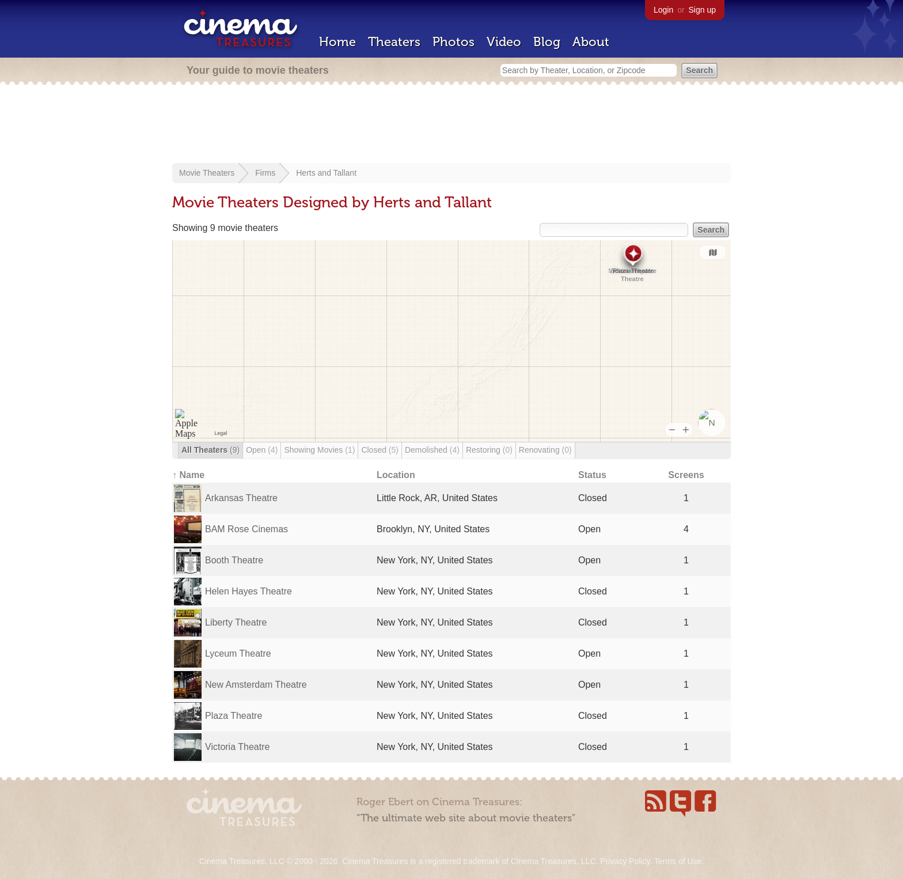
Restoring (489, 449)
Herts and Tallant (326, 172)
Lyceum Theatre (238, 653)
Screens (686, 475)
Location (396, 475)
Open (262, 449)
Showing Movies (319, 449)
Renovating (545, 449)
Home (337, 42)
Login (663, 9)
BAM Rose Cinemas (246, 529)
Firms (265, 172)
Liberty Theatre (236, 622)
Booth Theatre (234, 560)
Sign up (702, 9)
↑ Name (188, 475)
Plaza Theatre (233, 716)
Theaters (394, 42)
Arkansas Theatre (241, 498)
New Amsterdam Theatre (256, 684)
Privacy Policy (625, 861)
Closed (380, 449)
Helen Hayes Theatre (248, 591)
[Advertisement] (451, 125)
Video (504, 42)
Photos (453, 42)
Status (592, 475)
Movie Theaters (206, 172)
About (590, 42)
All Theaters (210, 449)
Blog (546, 42)
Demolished (432, 449)
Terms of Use (677, 861)
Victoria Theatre (237, 747)
